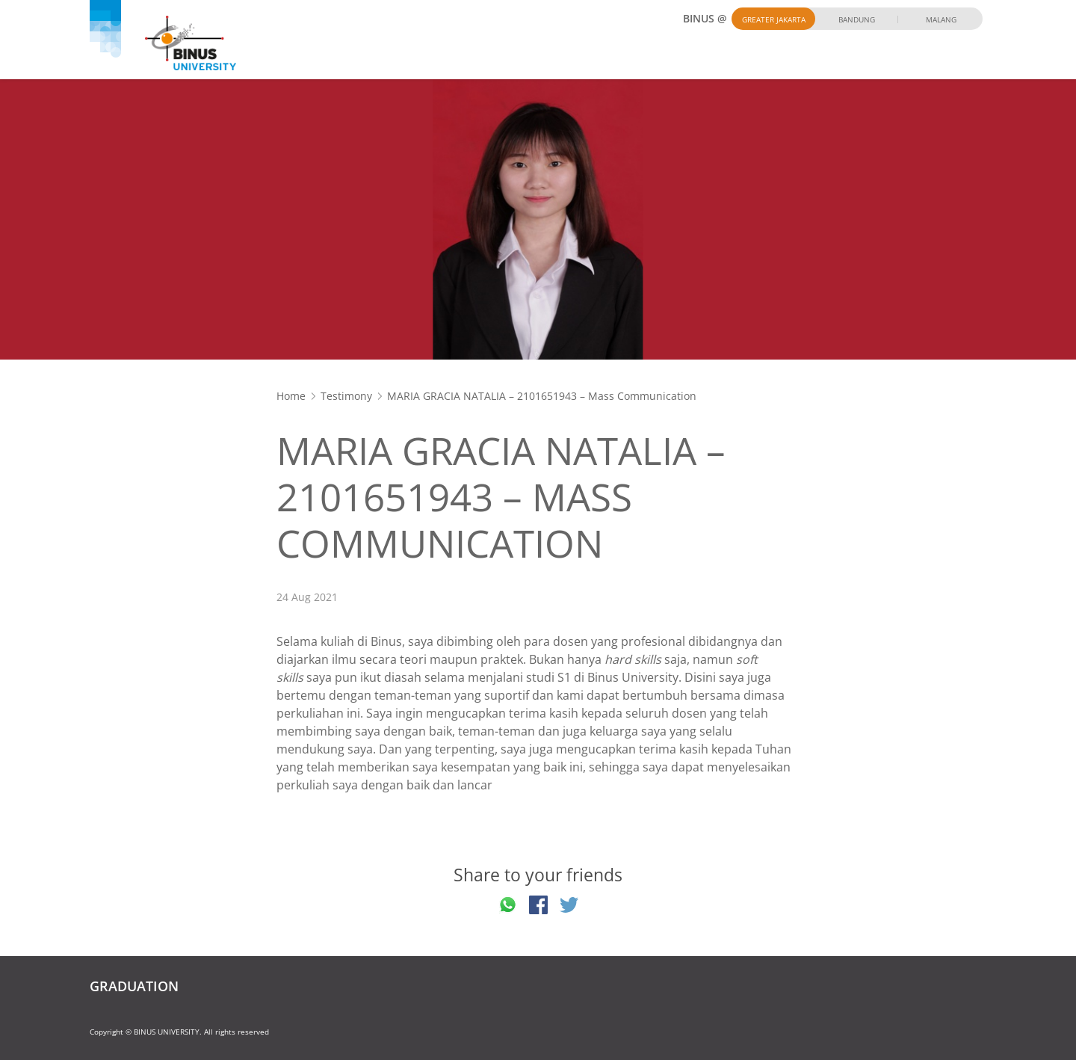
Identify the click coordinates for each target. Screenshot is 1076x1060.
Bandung (856, 19)
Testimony (346, 396)
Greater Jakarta (774, 19)
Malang (941, 19)
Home (291, 396)
